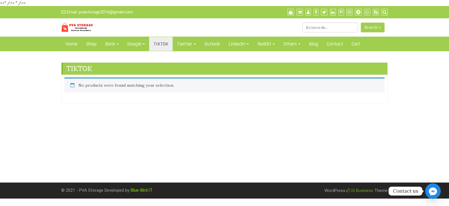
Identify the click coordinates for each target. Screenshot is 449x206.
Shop (91, 44)
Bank (110, 44)
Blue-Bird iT (141, 190)
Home (71, 44)
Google (134, 44)
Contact (335, 44)
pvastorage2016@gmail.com (106, 12)
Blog (313, 44)
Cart (356, 44)
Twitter (184, 44)
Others (290, 44)
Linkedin (237, 44)
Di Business (359, 190)
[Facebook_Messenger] (433, 191)
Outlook (212, 44)
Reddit (264, 44)
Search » (373, 27)
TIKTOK (160, 44)
